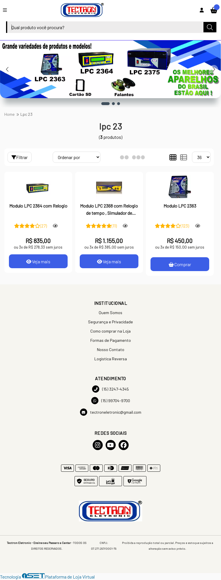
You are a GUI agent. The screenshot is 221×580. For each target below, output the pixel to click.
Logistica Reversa (110, 358)
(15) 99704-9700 (110, 400)
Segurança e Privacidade (110, 321)
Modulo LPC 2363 (179, 205)
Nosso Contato (110, 349)
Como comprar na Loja (110, 331)
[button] (105, 103)
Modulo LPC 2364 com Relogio (38, 205)
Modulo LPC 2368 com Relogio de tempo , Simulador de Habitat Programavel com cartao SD (109, 210)
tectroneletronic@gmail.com (110, 412)
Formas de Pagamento (110, 340)
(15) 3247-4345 (110, 389)
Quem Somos (110, 312)
